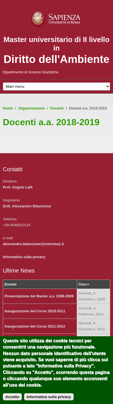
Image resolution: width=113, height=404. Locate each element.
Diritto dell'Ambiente (57, 59)
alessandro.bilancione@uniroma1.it (33, 244)
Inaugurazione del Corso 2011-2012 (35, 326)
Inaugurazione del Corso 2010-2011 (35, 311)
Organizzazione (31, 108)
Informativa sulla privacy (24, 257)
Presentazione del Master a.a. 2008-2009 (39, 296)
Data (84, 284)
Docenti (57, 108)
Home (8, 108)
